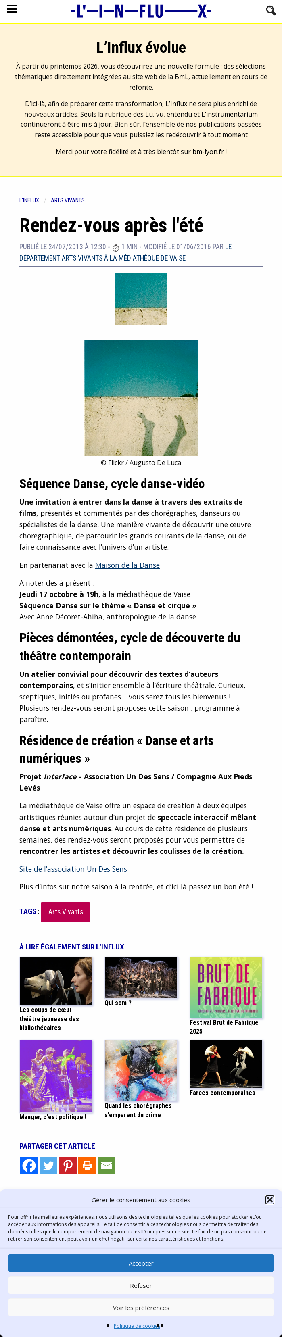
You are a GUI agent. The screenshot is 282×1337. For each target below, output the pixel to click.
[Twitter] (48, 1165)
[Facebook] (29, 1165)
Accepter (141, 1263)
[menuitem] (35, 200)
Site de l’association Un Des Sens (73, 869)
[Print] (87, 1165)
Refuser (141, 1285)
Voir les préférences (141, 1308)
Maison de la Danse (127, 565)
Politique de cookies (137, 1325)
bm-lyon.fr (208, 151)
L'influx (29, 200)
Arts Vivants (65, 912)
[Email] (106, 1165)
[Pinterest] (68, 1165)
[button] (270, 1200)
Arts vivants (68, 200)
